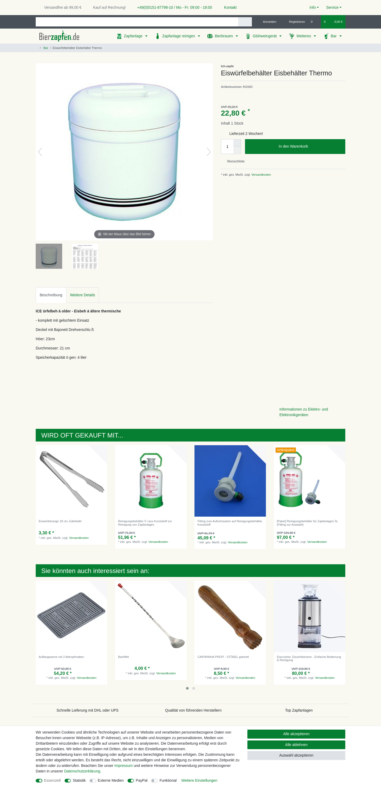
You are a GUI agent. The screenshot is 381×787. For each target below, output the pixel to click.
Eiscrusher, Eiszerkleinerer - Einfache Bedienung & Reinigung (309, 658)
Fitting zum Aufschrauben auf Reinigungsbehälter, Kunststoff (230, 523)
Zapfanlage (133, 36)
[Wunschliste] (314, 21)
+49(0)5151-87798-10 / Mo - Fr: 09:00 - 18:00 (172, 7)
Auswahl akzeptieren (296, 755)
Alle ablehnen (296, 745)
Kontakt (228, 7)
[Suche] (245, 21)
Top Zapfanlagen (299, 710)
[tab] (51, 295)
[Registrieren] (294, 21)
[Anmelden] (267, 21)
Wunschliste (233, 161)
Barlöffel (123, 656)
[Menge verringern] (237, 150)
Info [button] (313, 7)
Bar (334, 36)
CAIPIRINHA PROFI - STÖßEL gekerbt (223, 656)
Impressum (123, 765)
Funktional (168, 780)
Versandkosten (261, 174)
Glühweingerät (265, 36)
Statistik (79, 780)
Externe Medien (111, 780)
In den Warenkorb (310, 146)
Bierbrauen (224, 36)
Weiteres (304, 36)
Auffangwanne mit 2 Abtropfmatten (61, 656)
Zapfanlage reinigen (179, 36)
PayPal (141, 780)
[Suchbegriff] (137, 21)
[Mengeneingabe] (227, 146)
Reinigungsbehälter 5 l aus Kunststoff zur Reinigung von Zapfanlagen (145, 523)
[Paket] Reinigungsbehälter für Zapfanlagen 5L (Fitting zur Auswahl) (307, 523)
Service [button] (332, 7)
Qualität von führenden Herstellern (193, 710)
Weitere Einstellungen (199, 780)
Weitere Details (82, 295)
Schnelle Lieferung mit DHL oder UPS (87, 710)
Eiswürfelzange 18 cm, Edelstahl (60, 521)
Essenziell (52, 780)
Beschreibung (51, 295)
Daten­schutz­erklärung (82, 771)
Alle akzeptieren (296, 734)
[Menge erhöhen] (237, 143)
